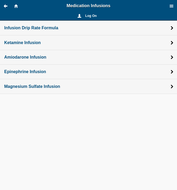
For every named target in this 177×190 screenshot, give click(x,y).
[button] (7, 6)
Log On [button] (91, 16)
